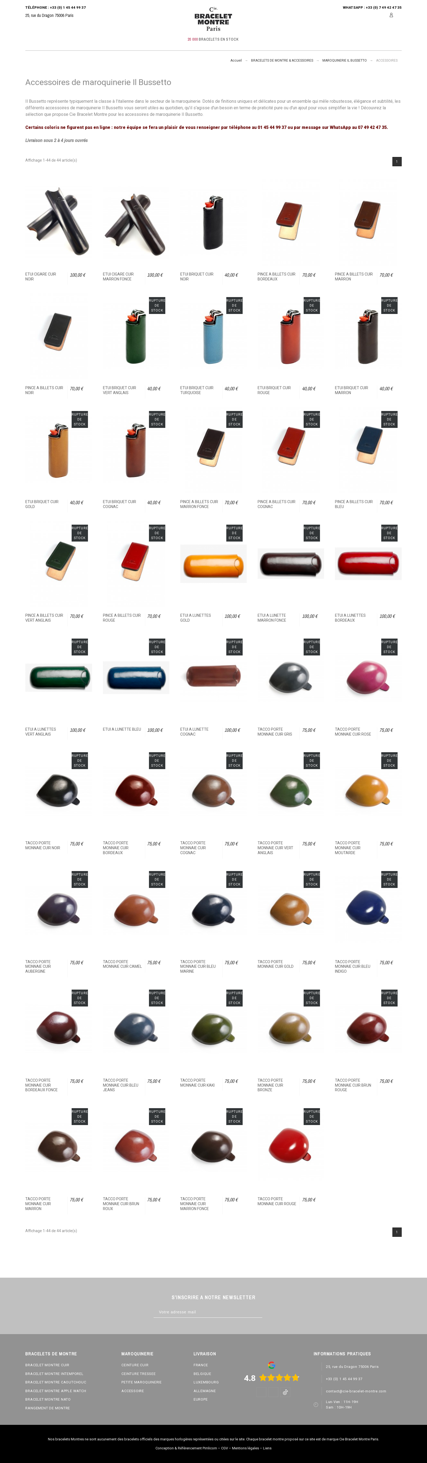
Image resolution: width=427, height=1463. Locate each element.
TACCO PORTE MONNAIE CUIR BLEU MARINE (198, 967)
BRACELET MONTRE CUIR (47, 1365)
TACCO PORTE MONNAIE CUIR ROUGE (277, 1201)
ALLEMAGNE (205, 1391)
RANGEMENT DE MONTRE (47, 1408)
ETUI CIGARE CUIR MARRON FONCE (118, 276)
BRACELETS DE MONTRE (51, 1354)
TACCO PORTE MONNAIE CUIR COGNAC (193, 848)
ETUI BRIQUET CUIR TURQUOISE (196, 390)
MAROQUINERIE (137, 1354)
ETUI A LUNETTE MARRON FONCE (272, 617)
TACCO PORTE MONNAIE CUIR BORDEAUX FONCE (41, 1085)
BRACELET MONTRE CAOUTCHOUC (55, 1382)
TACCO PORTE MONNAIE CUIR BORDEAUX (116, 848)
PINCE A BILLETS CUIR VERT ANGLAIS (44, 617)
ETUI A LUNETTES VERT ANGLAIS (40, 731)
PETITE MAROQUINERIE (141, 1382)
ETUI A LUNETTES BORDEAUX (350, 617)
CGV (224, 1448)
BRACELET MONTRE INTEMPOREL (54, 1374)
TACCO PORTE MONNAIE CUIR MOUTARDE (348, 848)
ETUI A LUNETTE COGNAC (194, 731)
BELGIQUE (202, 1374)
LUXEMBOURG (206, 1382)
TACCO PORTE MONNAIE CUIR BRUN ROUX (121, 1204)
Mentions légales (245, 1448)
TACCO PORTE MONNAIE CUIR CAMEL (122, 964)
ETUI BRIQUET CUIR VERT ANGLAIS (119, 390)
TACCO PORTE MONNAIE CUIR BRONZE (270, 1085)
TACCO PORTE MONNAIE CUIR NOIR (42, 845)
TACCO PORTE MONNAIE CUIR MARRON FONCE (194, 1204)
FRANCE (201, 1365)
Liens (267, 1448)
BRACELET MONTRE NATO (48, 1399)
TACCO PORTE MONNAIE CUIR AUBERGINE (38, 967)
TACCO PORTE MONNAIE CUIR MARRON (38, 1204)
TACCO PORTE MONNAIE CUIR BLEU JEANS (120, 1085)
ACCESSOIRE (132, 1391)
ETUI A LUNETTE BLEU (122, 729)
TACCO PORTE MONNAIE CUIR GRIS (275, 731)
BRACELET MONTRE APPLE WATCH (55, 1391)
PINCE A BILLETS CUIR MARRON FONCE (199, 504)
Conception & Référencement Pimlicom (186, 1448)
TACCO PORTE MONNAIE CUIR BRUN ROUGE (353, 1085)
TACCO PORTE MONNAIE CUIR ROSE (353, 731)
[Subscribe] (267, 1312)
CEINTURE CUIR (134, 1365)
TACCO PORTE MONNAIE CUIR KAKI (197, 1082)
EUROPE (201, 1399)
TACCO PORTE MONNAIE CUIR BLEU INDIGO (352, 967)
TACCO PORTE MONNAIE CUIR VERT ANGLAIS (275, 848)
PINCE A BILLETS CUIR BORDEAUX (276, 276)
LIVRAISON (205, 1354)
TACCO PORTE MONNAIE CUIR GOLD (276, 964)
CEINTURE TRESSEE (138, 1374)
